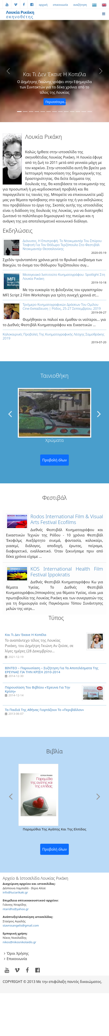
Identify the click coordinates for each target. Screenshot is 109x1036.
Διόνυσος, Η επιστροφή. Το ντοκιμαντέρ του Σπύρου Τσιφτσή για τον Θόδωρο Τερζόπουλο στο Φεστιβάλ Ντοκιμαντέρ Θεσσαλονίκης (62, 244)
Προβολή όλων (54, 460)
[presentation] (10, 413)
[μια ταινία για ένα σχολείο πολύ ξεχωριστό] (83, 111)
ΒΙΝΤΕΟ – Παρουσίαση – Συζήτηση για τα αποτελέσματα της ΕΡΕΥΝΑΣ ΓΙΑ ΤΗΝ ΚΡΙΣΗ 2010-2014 (51, 670)
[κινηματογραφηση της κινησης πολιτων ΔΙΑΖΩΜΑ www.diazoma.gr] (25, 111)
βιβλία (54, 751)
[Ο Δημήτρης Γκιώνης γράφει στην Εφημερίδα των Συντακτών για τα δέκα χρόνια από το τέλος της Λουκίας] (19, 111)
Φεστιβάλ (54, 498)
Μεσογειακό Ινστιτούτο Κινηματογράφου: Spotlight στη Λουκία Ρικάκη (64, 276)
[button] (8, 71)
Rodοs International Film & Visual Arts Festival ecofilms (66, 519)
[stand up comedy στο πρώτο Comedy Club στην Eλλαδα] (54, 111)
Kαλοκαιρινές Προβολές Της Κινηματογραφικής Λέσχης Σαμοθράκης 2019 (53, 336)
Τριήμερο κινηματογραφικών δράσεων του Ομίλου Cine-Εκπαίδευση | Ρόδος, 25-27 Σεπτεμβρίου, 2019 (62, 306)
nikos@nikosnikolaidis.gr (19, 942)
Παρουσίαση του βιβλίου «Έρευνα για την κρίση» (37, 689)
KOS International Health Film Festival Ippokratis (66, 572)
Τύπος (56, 618)
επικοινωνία (60, 5)
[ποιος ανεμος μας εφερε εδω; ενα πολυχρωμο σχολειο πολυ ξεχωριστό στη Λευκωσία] (31, 111)
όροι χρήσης (18, 953)
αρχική (43, 5)
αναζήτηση (80, 5)
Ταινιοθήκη (54, 375)
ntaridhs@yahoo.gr (16, 909)
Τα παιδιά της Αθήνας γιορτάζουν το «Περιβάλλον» (44, 709)
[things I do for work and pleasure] (42, 111)
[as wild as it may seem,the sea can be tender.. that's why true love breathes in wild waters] (37, 111)
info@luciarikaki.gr (15, 892)
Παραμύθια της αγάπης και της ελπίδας (54, 829)
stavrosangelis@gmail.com (21, 925)
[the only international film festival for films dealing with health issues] (78, 111)
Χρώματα (54, 440)
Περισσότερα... (56, 102)
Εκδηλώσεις (17, 230)
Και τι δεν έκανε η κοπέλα (25, 634)
